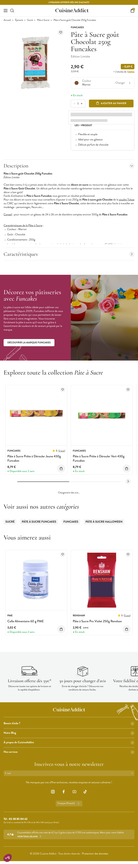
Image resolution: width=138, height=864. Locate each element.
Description (69, 165)
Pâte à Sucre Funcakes (39, 522)
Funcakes (70, 522)
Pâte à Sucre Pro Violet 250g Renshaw (97, 621)
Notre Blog (69, 733)
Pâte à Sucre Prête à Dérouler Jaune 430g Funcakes (34, 458)
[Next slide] (128, 481)
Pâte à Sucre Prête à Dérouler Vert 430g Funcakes (98, 458)
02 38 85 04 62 (18, 819)
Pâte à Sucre (43, 20)
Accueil (7, 20)
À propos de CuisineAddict (69, 742)
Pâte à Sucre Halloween (104, 522)
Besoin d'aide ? (69, 723)
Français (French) (69, 803)
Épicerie (19, 20)
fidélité (130, 71)
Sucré (30, 20)
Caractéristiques (69, 254)
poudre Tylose (126, 200)
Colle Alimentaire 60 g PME (25, 621)
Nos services (69, 752)
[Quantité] (78, 104)
